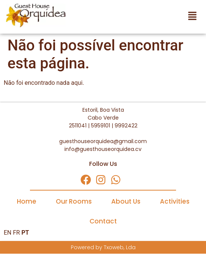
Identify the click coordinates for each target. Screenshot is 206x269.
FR (16, 232)
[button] (136, 17)
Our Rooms (74, 201)
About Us (125, 201)
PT (25, 232)
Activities (175, 201)
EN (8, 232)
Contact (103, 221)
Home (26, 201)
